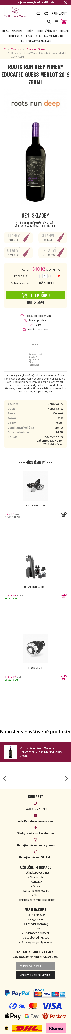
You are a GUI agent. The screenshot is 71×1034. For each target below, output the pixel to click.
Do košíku (35, 295)
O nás (29, 36)
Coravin (64, 31)
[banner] (17, 12)
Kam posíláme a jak (53, 36)
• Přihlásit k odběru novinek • (35, 975)
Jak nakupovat (36, 915)
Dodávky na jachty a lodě (36, 942)
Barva (5, 31)
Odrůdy (29, 31)
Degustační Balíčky (47, 31)
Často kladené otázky (36, 890)
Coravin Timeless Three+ (35, 586)
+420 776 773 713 (35, 809)
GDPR (36, 928)
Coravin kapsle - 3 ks (35, 505)
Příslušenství (15, 36)
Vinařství (17, 31)
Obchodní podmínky (36, 924)
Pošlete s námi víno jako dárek (35, 41)
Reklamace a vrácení (36, 933)
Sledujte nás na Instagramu (36, 845)
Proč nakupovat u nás (36, 872)
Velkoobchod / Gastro (36, 937)
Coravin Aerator (35, 668)
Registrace (36, 919)
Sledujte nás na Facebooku (35, 833)
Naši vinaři (36, 877)
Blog (38, 36)
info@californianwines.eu (35, 821)
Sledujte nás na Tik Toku (35, 857)
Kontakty (36, 881)
